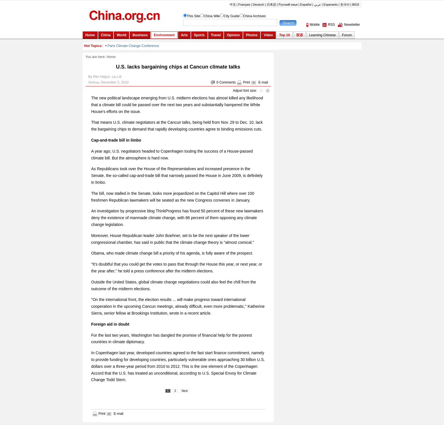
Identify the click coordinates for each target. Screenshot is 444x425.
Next (185, 390)
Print (246, 82)
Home (111, 57)
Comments (227, 82)
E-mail (263, 82)
